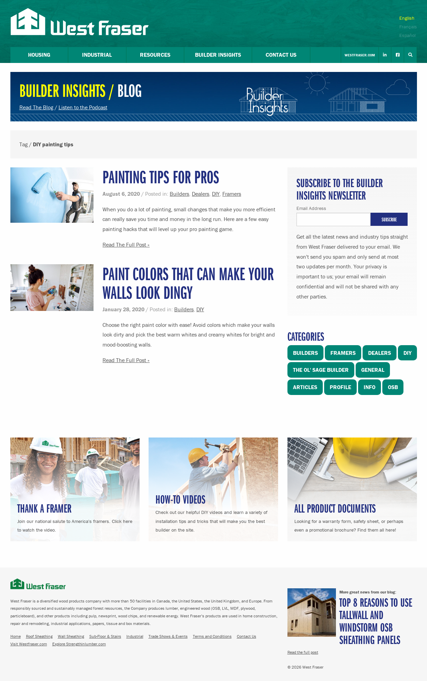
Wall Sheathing (71, 636)
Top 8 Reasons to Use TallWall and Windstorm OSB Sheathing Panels (375, 620)
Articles (305, 387)
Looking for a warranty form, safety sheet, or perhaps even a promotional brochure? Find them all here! (352, 516)
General (372, 369)
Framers (231, 193)
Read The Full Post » (126, 244)
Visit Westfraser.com (28, 643)
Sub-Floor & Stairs (105, 636)
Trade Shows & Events (168, 636)
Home (15, 636)
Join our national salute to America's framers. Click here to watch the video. (75, 516)
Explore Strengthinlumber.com (79, 643)
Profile (340, 387)
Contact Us (246, 636)
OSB (393, 387)
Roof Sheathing (39, 636)
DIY (216, 193)
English (407, 18)
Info (369, 387)
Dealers (200, 193)
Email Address (311, 208)
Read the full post (302, 652)
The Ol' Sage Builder (321, 369)
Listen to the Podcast (83, 107)
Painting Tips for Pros (161, 176)
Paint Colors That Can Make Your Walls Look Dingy (188, 283)
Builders (179, 193)
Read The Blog (36, 107)
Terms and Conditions (212, 636)
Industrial (134, 636)
